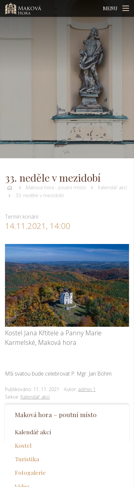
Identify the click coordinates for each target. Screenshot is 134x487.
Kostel (23, 445)
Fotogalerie (30, 472)
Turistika (27, 459)
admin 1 (87, 389)
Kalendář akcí (112, 187)
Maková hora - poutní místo (56, 187)
